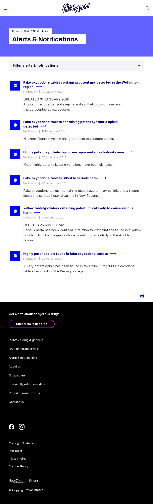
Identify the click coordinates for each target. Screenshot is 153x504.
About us (15, 366)
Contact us (16, 402)
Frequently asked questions (28, 384)
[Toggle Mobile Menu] (5, 8)
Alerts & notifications (23, 358)
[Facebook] (11, 427)
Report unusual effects (24, 393)
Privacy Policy (17, 458)
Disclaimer (15, 450)
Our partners (17, 375)
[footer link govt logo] (76, 481)
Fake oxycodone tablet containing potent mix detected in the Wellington (81, 85)
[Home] (76, 8)
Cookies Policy (18, 466)
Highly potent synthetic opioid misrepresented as (79, 152)
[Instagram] (22, 427)
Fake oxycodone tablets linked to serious (66, 178)
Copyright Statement (22, 443)
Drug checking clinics (23, 349)
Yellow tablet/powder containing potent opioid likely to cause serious (78, 210)
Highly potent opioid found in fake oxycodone (71, 253)
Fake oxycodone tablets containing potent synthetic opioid (70, 124)
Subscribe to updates (31, 324)
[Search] (147, 8)
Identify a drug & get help (26, 340)
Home (15, 31)
